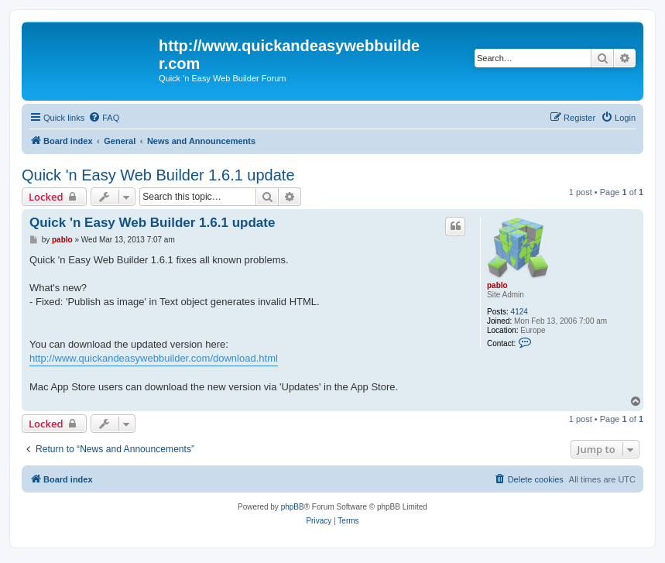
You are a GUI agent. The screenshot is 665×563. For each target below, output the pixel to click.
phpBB (292, 507)
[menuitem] (103, 117)
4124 (519, 311)
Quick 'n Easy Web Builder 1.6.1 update (158, 175)
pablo (497, 285)
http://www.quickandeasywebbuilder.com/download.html (153, 358)
